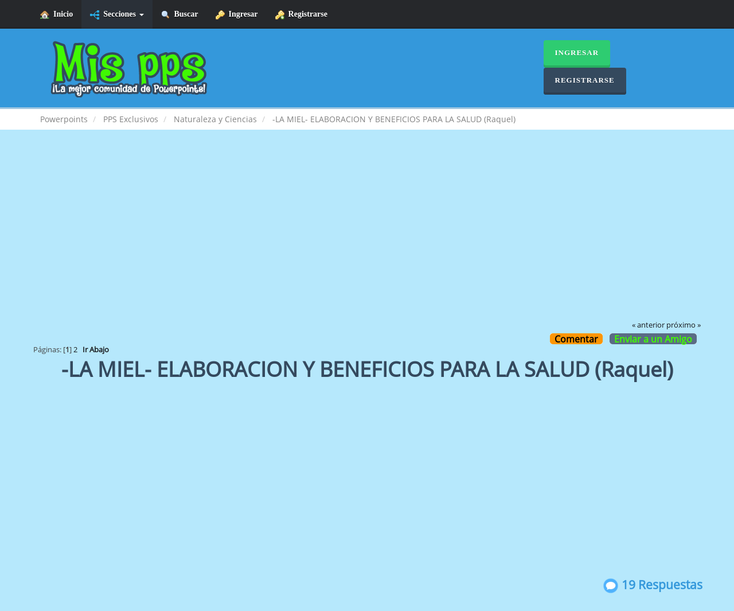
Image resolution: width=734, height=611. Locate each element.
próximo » (683, 325)
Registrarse (301, 15)
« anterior (648, 325)
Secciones (116, 15)
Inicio (56, 15)
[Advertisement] (367, 233)
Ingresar (237, 15)
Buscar (179, 15)
